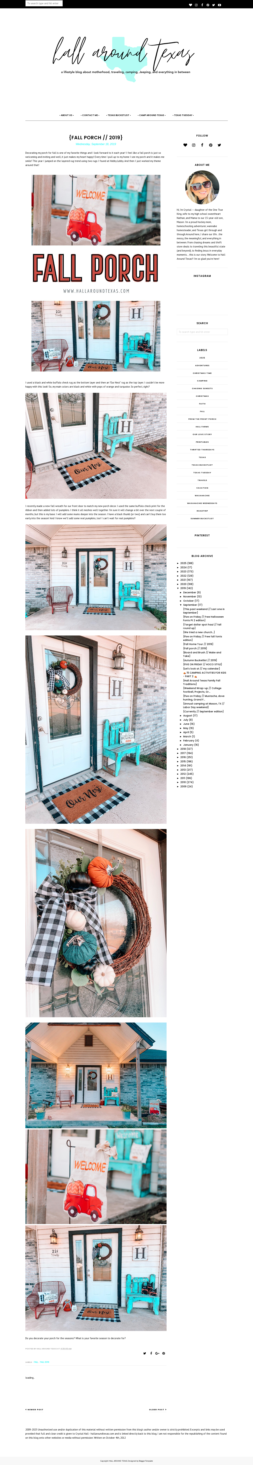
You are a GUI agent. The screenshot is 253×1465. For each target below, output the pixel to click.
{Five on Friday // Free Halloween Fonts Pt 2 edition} (203, 618)
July (185, 720)
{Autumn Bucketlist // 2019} (200, 660)
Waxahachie (202, 495)
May (185, 728)
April (186, 732)
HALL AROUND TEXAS (118, 1461)
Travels (202, 480)
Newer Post (36, 1409)
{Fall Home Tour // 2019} (198, 644)
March (187, 736)
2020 (183, 584)
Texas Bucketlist (202, 465)
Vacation (202, 488)
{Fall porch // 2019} (195, 648)
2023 (183, 571)
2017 (183, 753)
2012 (183, 774)
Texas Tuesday (202, 472)
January (188, 745)
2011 (182, 778)
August (187, 715)
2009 (183, 786)
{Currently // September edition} (203, 711)
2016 (183, 757)
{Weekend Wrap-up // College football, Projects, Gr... (202, 690)
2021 (183, 580)
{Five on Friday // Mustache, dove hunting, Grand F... (203, 697)
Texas (202, 457)
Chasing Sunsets (202, 388)
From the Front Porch (202, 419)
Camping (202, 380)
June (186, 724)
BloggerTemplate (146, 1461)
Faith (202, 403)
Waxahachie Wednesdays (202, 503)
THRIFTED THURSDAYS (202, 449)
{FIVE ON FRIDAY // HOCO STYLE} (202, 664)
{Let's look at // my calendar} (201, 668)
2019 (183, 588)
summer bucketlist (202, 518)
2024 (183, 567)
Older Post (156, 1409)
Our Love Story (202, 434)
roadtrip (202, 510)
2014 (183, 765)
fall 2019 (44, 1362)
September (190, 605)
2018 (183, 749)
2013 (183, 770)
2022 (183, 575)
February (188, 740)
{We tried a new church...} (199, 632)
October (188, 600)
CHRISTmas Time (202, 373)
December (189, 592)
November (189, 596)
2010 (183, 782)
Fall (36, 1362)
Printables (202, 442)
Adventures (202, 365)
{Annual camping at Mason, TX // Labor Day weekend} (203, 705)
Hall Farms (202, 426)
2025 (202, 357)
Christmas (202, 396)
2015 (183, 761)
